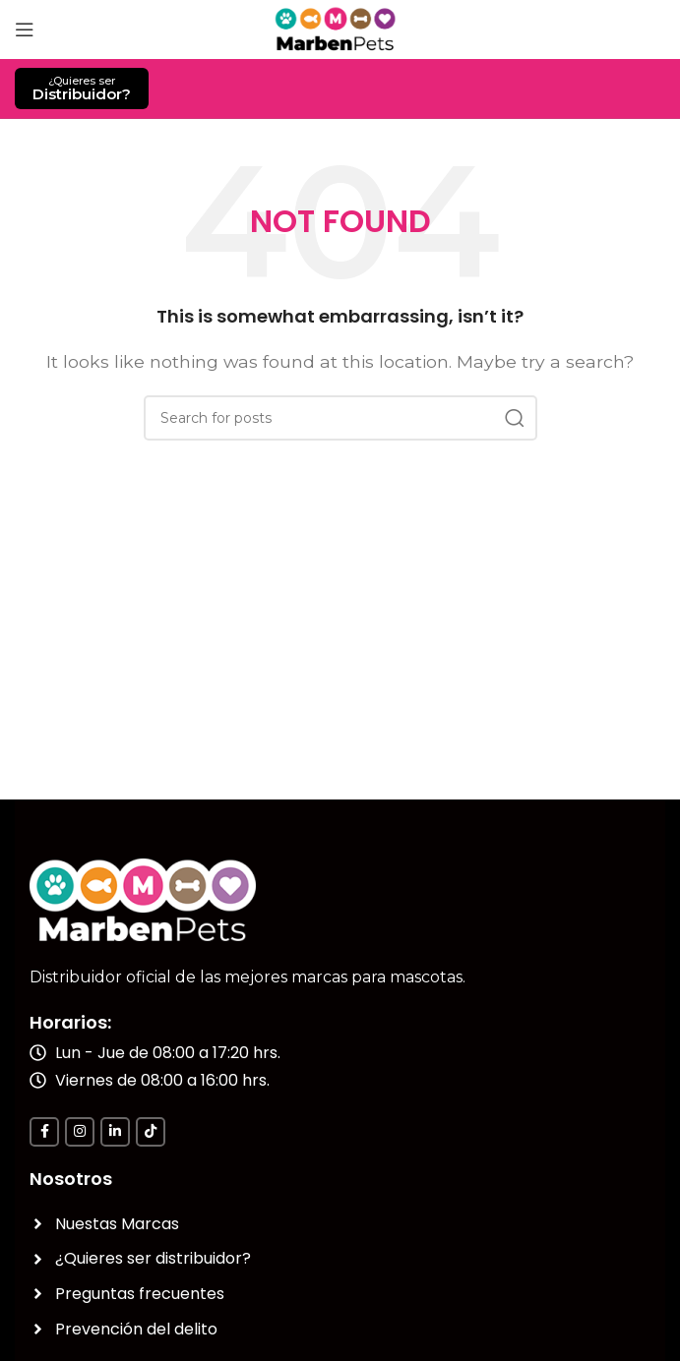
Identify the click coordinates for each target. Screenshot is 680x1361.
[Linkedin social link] (115, 1132)
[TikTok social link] (150, 1132)
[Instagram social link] (79, 1132)
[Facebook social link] (44, 1132)
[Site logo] (340, 28)
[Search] (340, 418)
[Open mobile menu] (24, 29)
